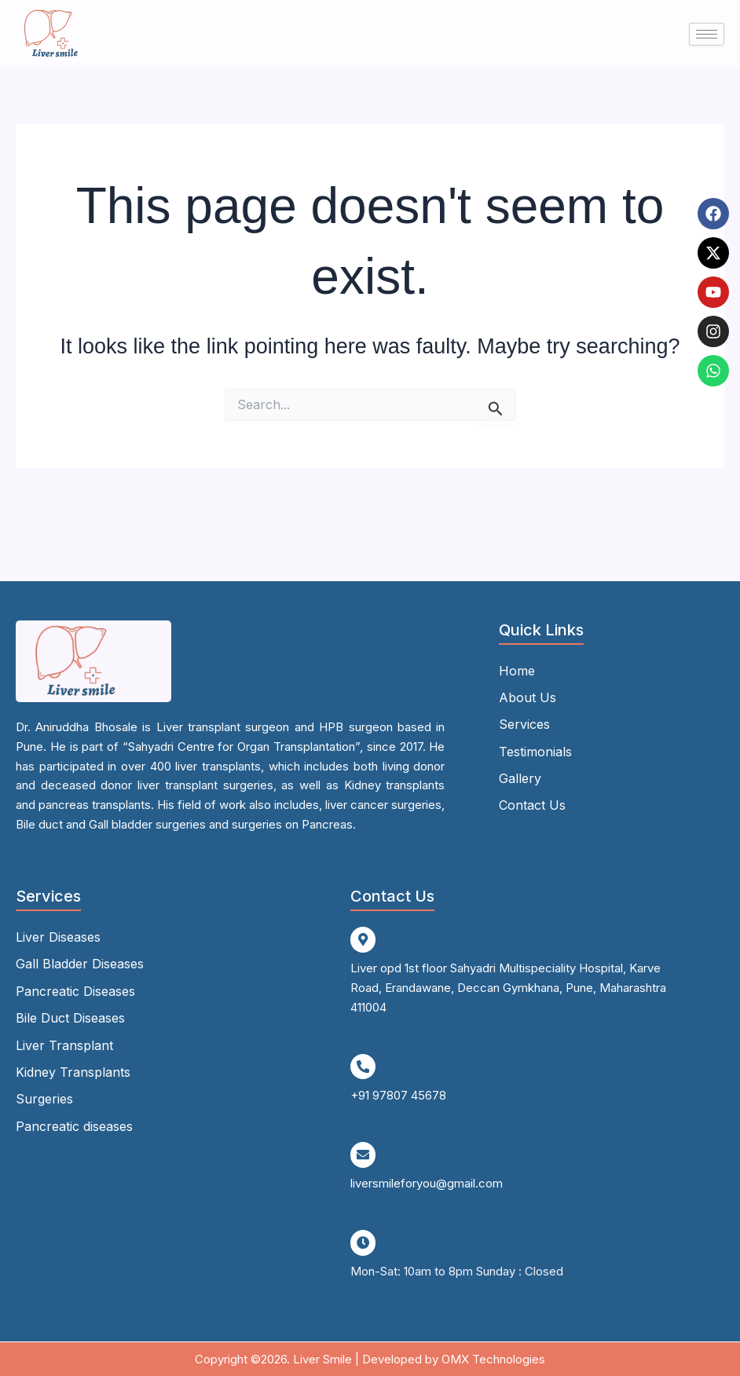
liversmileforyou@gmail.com (426, 1182)
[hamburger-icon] (706, 34)
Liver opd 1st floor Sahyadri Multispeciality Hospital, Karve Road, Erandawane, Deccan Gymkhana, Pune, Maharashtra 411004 (508, 988)
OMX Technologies (493, 1357)
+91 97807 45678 (398, 1094)
